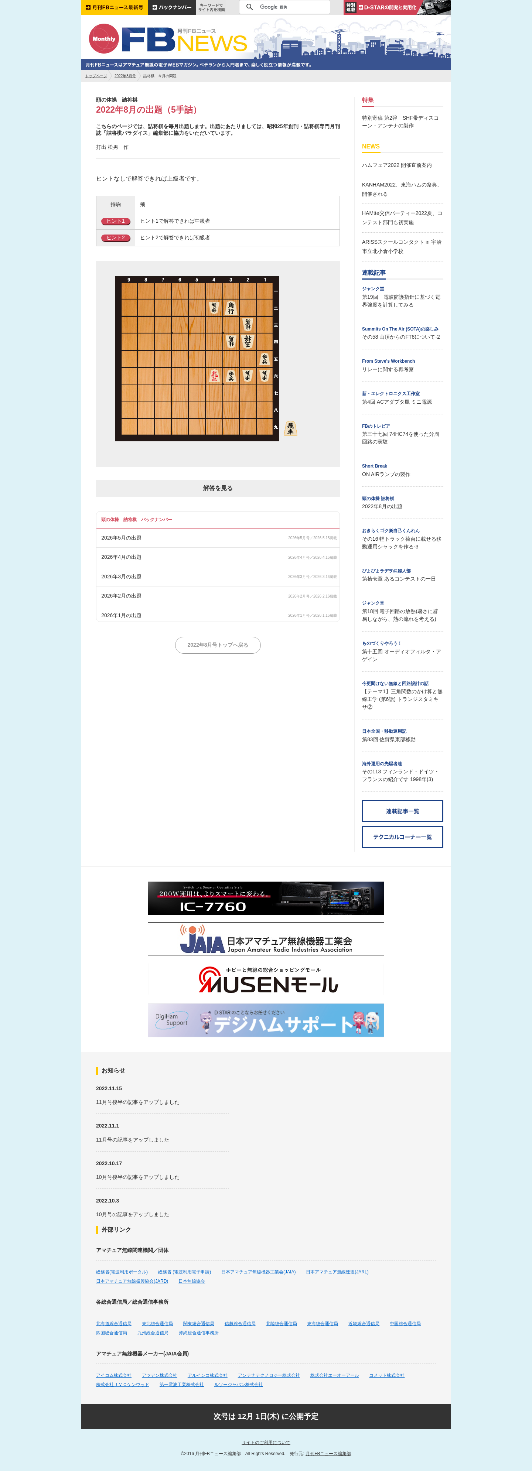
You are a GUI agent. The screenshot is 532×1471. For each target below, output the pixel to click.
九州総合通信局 (152, 1332)
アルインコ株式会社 (208, 1375)
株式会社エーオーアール (334, 1375)
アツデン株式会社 (159, 1375)
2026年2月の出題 (121, 596)
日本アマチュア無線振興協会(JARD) (132, 1281)
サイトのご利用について (266, 1442)
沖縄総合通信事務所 (199, 1332)
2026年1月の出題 (121, 615)
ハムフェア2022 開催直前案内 (397, 165)
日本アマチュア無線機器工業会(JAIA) (258, 1272)
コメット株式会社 (387, 1375)
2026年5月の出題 (121, 538)
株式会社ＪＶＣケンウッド (122, 1384)
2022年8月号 (125, 76)
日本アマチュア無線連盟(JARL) (337, 1272)
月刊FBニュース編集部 (328, 1453)
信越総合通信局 (240, 1323)
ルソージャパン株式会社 (238, 1384)
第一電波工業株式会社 (182, 1384)
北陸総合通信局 (281, 1323)
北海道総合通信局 (114, 1323)
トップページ (96, 76)
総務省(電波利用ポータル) (122, 1272)
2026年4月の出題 (121, 557)
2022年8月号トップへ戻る (218, 645)
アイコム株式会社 (114, 1375)
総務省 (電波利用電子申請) (184, 1272)
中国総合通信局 (405, 1323)
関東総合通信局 (198, 1323)
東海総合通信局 (322, 1323)
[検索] (283, 7)
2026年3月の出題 (121, 576)
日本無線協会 (191, 1281)
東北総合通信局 (157, 1323)
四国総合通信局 (111, 1332)
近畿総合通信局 (363, 1323)
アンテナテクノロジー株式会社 (269, 1375)
